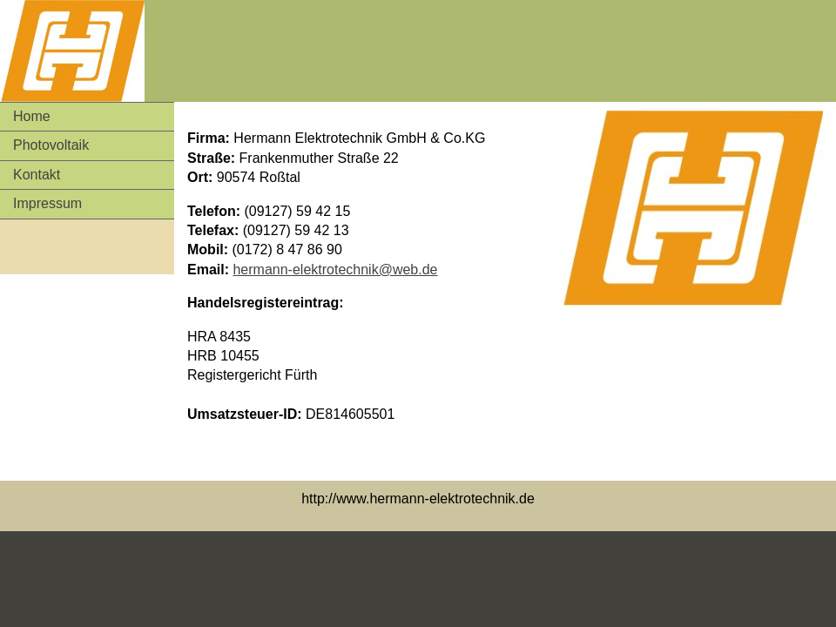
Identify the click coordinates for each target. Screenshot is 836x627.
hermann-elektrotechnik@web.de (335, 269)
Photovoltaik (51, 145)
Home (32, 116)
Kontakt (36, 174)
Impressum (47, 203)
